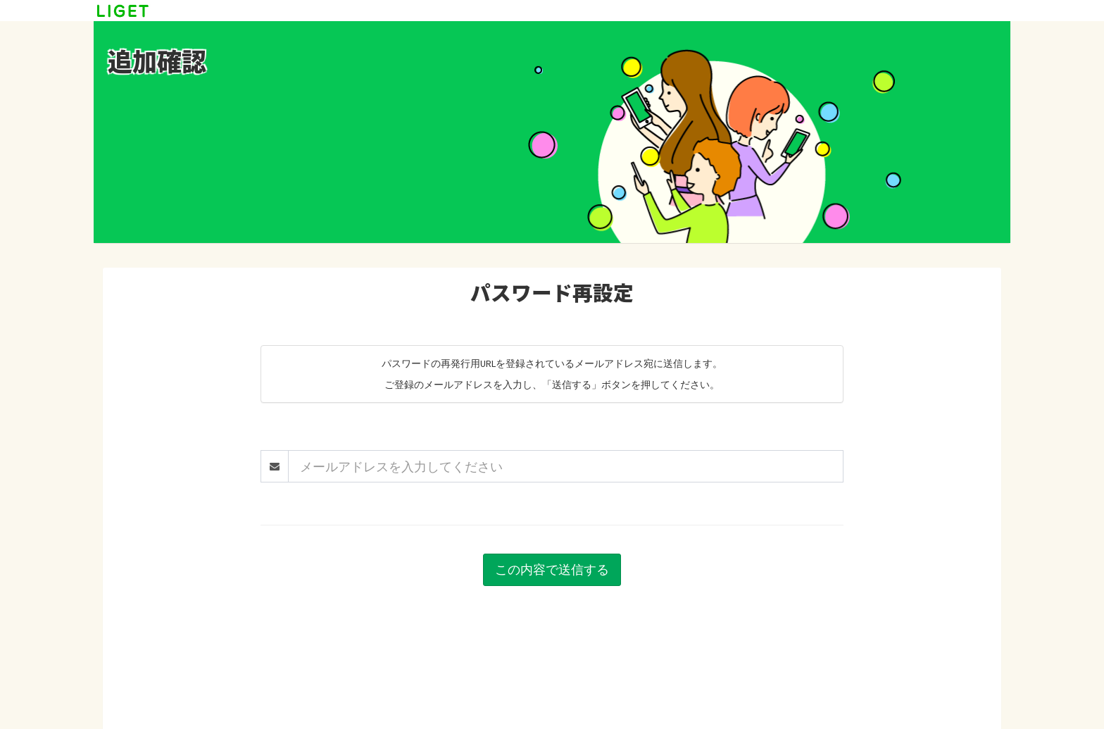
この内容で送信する (552, 569)
